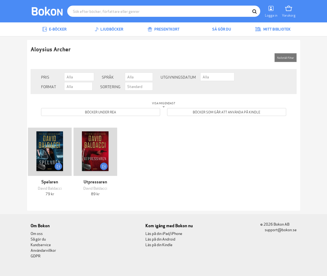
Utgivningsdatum (178, 77)
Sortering (110, 86)
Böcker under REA (100, 111)
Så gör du (218, 29)
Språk (108, 77)
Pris (45, 77)
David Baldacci (50, 188)
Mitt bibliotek (273, 29)
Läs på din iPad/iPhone (163, 233)
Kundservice (41, 244)
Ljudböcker (109, 29)
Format (48, 86)
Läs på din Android (160, 238)
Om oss (37, 233)
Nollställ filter (285, 57)
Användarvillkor (43, 250)
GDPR (35, 255)
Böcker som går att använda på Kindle (226, 111)
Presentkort (163, 29)
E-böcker (54, 29)
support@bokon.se (278, 229)
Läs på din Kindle (158, 244)
